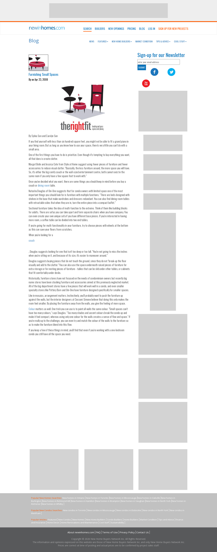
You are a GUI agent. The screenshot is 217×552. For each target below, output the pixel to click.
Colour (32, 309)
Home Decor (53, 522)
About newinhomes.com (80, 532)
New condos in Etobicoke (128, 510)
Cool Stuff (180, 41)
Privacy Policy (127, 532)
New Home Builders (122, 41)
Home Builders (131, 519)
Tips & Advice (163, 41)
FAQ (98, 532)
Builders (100, 29)
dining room (43, 185)
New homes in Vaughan (133, 501)
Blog (142, 29)
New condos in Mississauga (101, 510)
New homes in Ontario (73, 497)
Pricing (131, 29)
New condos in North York (155, 510)
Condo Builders (114, 519)
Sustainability (117, 522)
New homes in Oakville (148, 497)
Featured (103, 41)
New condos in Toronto (74, 510)
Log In (151, 29)
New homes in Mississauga (122, 497)
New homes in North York (158, 501)
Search (87, 29)
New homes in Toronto (97, 497)
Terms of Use (110, 532)
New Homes (78, 519)
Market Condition (143, 41)
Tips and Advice (166, 519)
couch (32, 240)
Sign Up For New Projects (173, 29)
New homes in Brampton (108, 501)
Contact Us (142, 532)
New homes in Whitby (52, 503)
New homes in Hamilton (82, 501)
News (91, 41)
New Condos (64, 519)
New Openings (116, 29)
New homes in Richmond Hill (56, 501)
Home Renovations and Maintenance (79, 522)
